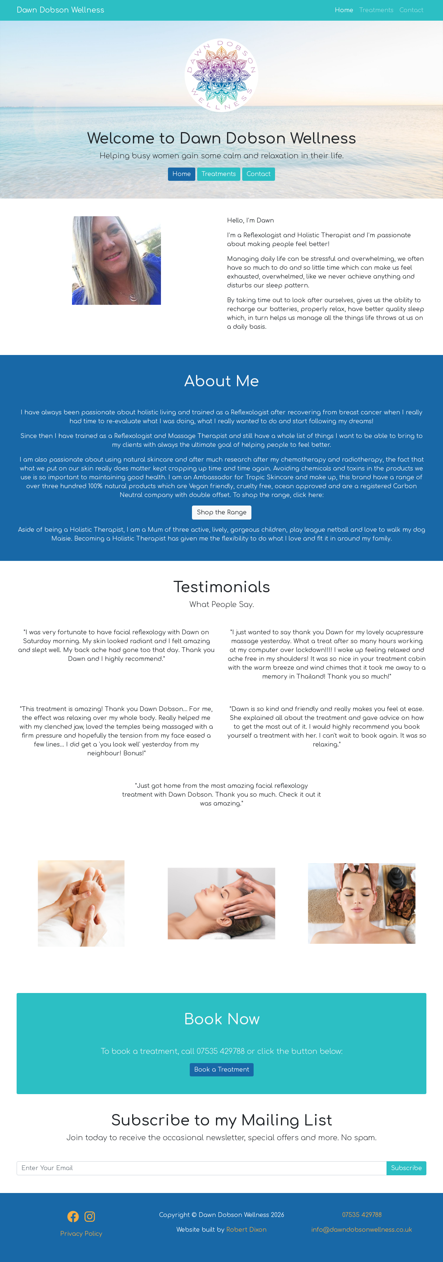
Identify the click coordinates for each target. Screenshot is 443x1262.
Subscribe (406, 1168)
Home (345, 10)
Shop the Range (222, 512)
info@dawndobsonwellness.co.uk (361, 1230)
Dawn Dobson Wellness (60, 10)
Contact (411, 10)
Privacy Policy (81, 1234)
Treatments (376, 10)
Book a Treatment (221, 1069)
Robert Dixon (246, 1230)
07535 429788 (362, 1215)
